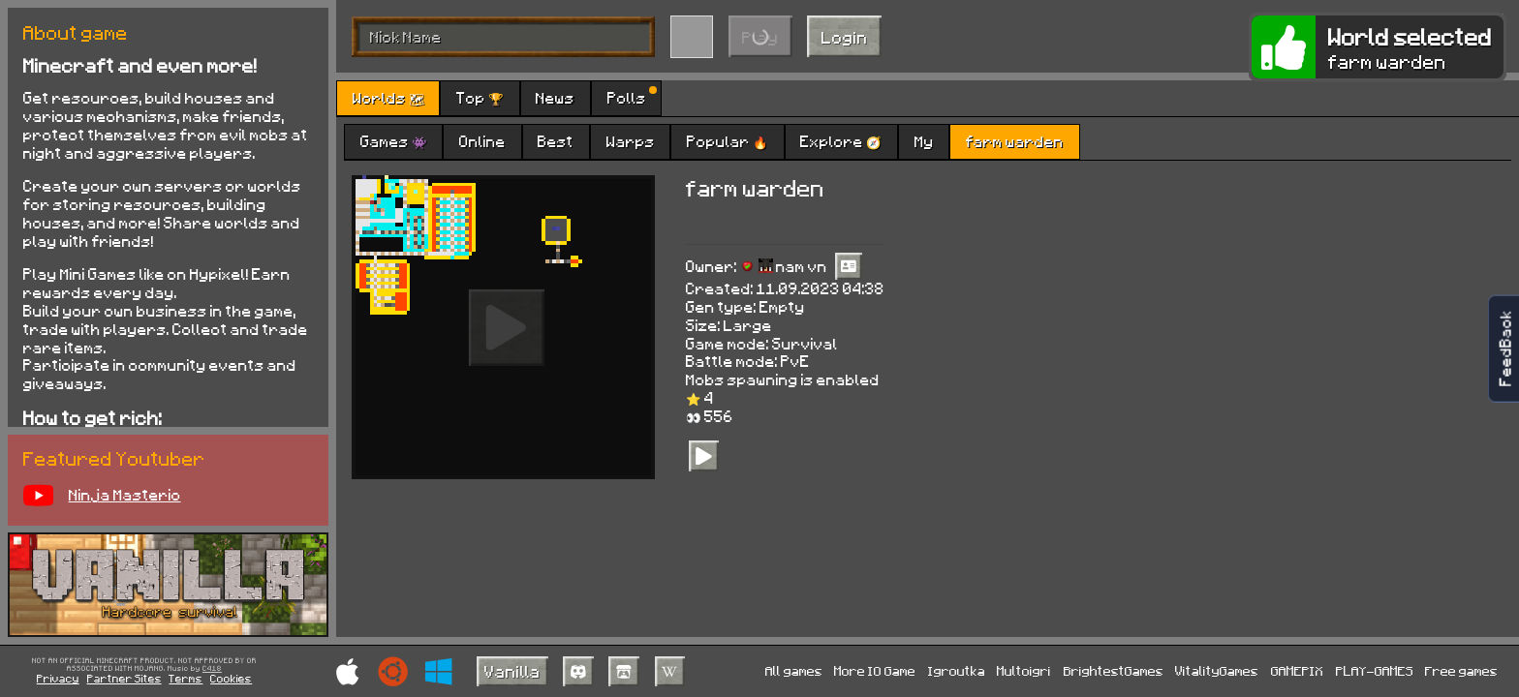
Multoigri (1024, 670)
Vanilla (512, 671)
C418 (212, 669)
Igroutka (956, 670)
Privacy (58, 678)
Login (845, 36)
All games (793, 670)
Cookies (231, 678)
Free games (1461, 670)
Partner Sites (124, 678)
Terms (185, 678)
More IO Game (874, 670)
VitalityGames (1216, 670)
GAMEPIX (1297, 670)
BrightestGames (1113, 670)
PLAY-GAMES (1374, 670)
